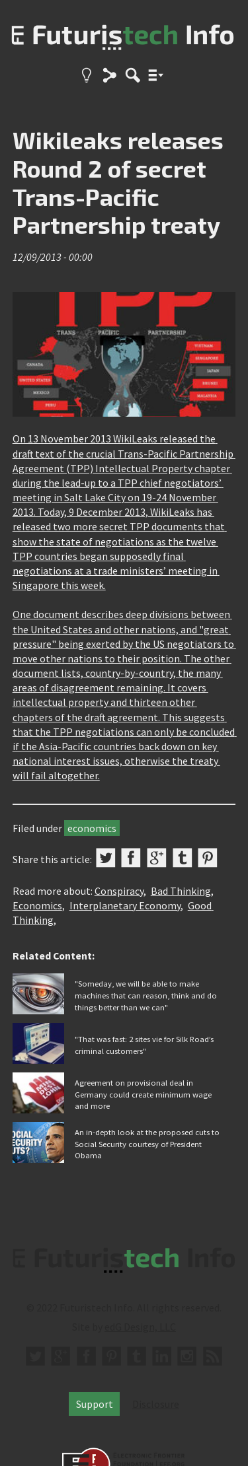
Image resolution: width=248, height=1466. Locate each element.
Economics (37, 905)
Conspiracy (119, 890)
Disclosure (155, 1404)
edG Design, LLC (140, 1326)
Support (94, 1404)
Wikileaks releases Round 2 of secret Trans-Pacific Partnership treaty (118, 181)
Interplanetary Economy (125, 905)
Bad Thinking (181, 890)
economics (91, 828)
